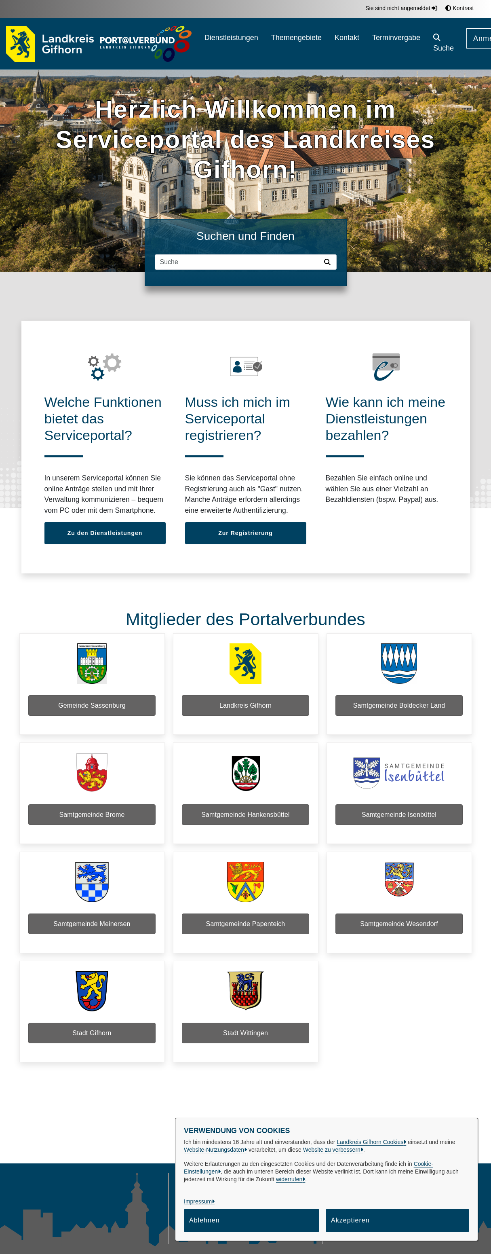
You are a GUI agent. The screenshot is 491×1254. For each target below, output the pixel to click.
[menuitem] (231, 44)
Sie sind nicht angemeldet (401, 8)
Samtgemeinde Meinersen (91, 933)
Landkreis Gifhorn (245, 707)
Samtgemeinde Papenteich (245, 933)
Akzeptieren (350, 1220)
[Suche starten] (329, 262)
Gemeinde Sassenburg (92, 707)
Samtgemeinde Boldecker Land (399, 707)
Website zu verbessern (331, 1149)
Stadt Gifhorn (91, 1046)
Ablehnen (204, 1220)
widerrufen (289, 1179)
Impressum (198, 1201)
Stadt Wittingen (245, 1046)
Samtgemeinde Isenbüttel (399, 820)
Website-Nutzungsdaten (214, 1149)
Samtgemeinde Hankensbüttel (245, 820)
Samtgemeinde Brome (91, 820)
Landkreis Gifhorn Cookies (370, 1142)
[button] (443, 44)
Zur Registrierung (245, 533)
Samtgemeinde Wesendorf (399, 933)
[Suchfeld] (238, 262)
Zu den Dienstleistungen (105, 533)
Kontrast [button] (459, 8)
